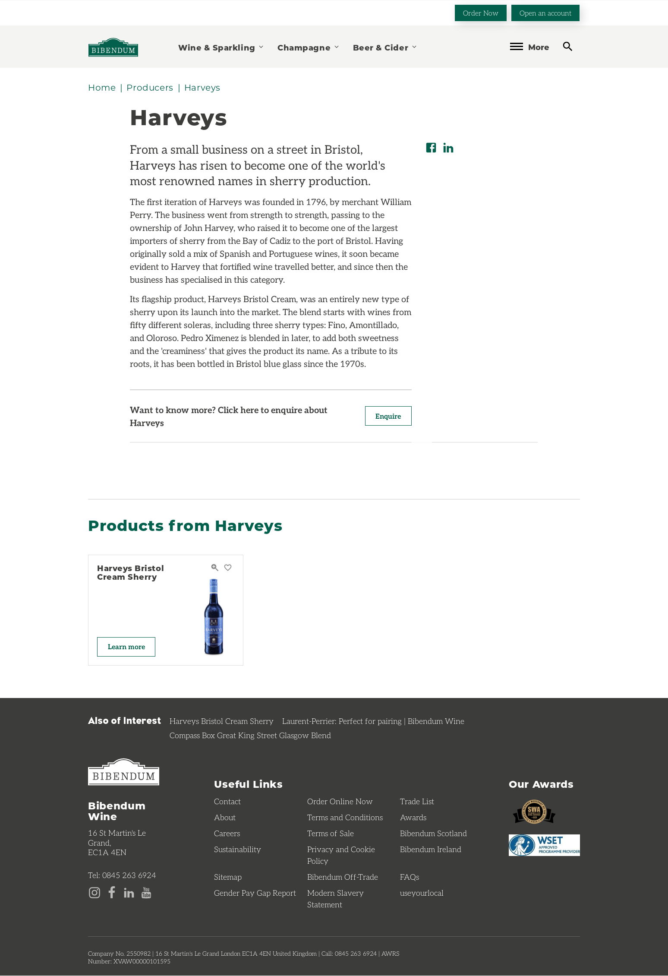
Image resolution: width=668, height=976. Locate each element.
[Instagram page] (94, 892)
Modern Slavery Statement (335, 899)
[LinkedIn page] (129, 892)
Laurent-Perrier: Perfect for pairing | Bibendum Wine (373, 721)
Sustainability (237, 849)
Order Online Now (340, 801)
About (225, 817)
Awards (413, 817)
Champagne (308, 46)
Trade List (417, 801)
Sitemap (228, 877)
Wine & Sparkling (221, 46)
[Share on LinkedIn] (448, 148)
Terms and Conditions (345, 817)
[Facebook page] (111, 892)
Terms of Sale (330, 833)
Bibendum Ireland (430, 849)
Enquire (387, 416)
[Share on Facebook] (431, 148)
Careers (227, 833)
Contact (227, 801)
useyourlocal (422, 893)
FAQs (409, 877)
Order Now (480, 12)
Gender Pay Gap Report (255, 893)
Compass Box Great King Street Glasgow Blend (250, 735)
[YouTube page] (146, 892)
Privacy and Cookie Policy (341, 855)
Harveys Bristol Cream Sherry (130, 572)
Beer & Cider (385, 46)
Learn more (126, 646)
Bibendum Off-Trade (342, 877)
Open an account (545, 12)
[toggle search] (568, 46)
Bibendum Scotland (433, 833)
